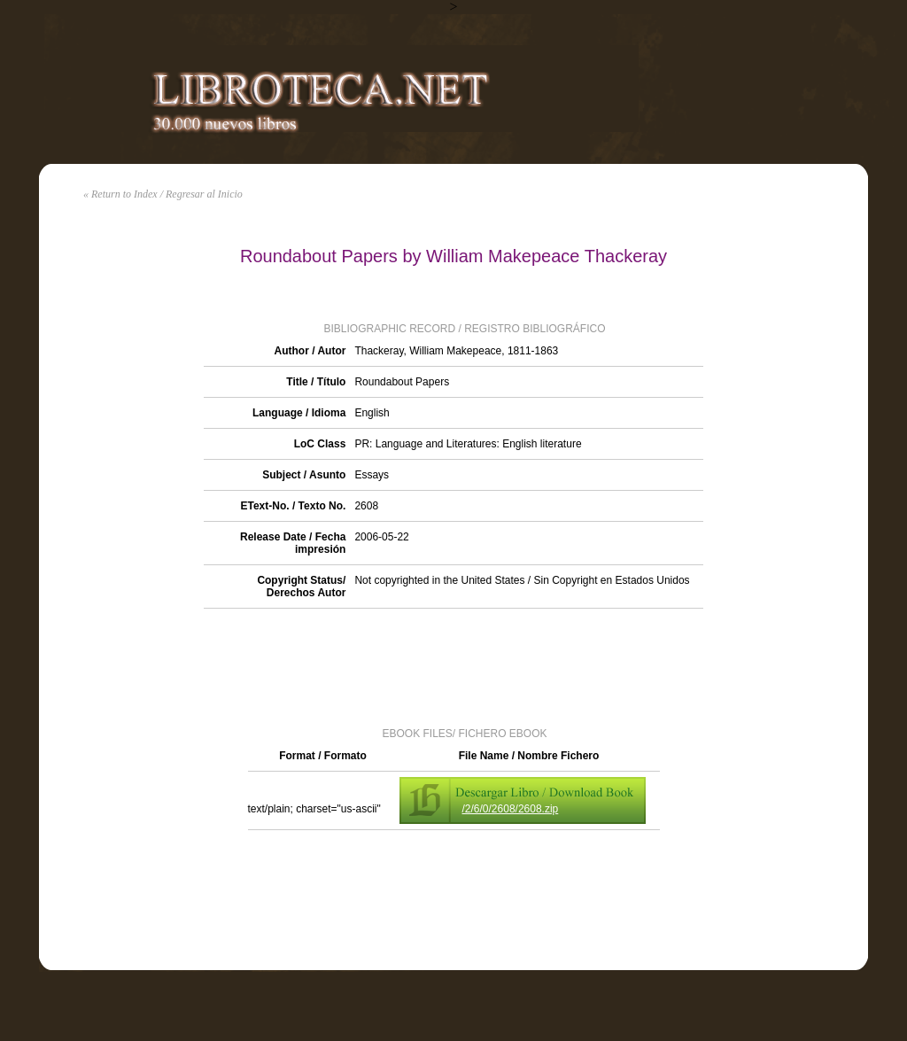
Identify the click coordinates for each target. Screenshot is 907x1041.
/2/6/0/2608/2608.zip (510, 809)
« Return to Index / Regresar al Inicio (163, 194)
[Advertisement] (453, 666)
